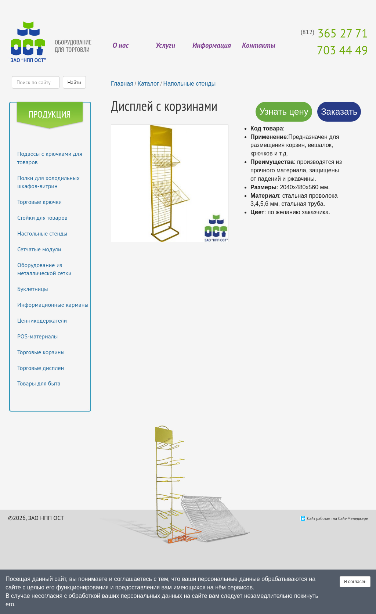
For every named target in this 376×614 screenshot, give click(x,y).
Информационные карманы (52, 304)
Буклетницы (32, 288)
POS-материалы (37, 336)
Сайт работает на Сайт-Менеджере (337, 518)
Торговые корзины (41, 352)
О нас (120, 45)
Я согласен (355, 581)
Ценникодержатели (42, 320)
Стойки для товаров (42, 217)
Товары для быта (38, 383)
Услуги (165, 45)
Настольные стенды (42, 233)
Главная (122, 83)
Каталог (148, 83)
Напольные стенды (189, 83)
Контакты (258, 45)
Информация (211, 45)
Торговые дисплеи (40, 367)
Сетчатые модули (39, 249)
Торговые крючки (39, 201)
